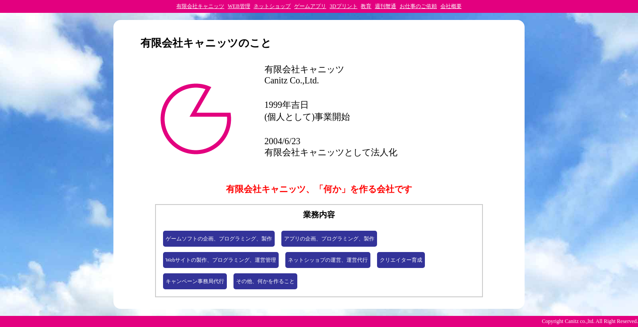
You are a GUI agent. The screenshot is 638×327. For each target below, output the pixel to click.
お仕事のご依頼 (418, 6)
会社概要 (451, 6)
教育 (366, 6)
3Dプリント (344, 6)
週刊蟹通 (385, 6)
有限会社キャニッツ (200, 6)
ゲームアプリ (310, 6)
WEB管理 (239, 6)
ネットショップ (272, 6)
